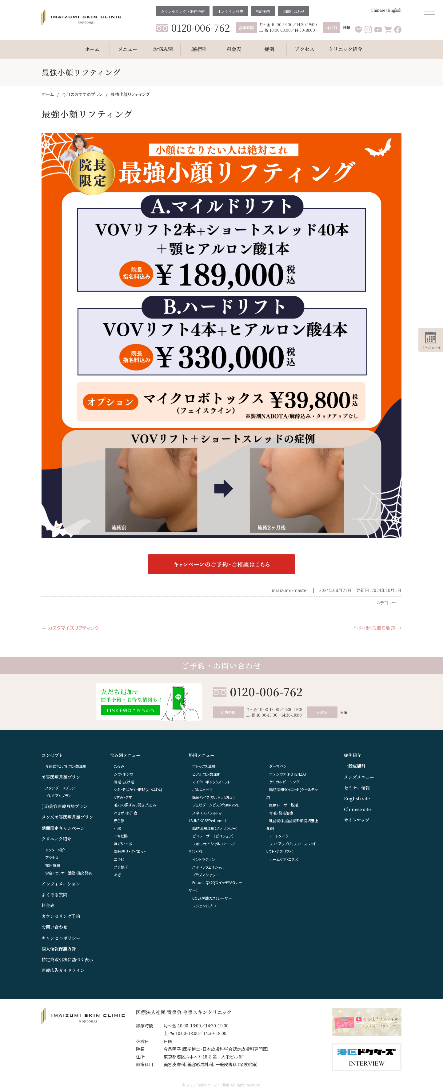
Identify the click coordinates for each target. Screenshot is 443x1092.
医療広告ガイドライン (63, 970)
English (394, 10)
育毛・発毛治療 (281, 812)
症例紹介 (352, 755)
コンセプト (52, 755)
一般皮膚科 (354, 766)
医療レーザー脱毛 (283, 804)
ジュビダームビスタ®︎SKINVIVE (215, 804)
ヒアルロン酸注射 (206, 774)
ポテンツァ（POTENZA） (287, 774)
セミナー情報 (357, 788)
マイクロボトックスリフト (211, 781)
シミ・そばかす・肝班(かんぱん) (138, 789)
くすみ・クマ (123, 797)
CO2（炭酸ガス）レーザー (212, 898)
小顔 (117, 828)
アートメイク (278, 835)
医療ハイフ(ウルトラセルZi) (213, 797)
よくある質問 (54, 894)
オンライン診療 (230, 11)
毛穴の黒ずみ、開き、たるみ (135, 804)
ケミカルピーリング (284, 781)
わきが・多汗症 (125, 812)
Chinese (378, 10)
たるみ (119, 766)
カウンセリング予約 (61, 916)
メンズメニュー (359, 777)
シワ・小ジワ (123, 774)
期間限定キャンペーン (63, 828)
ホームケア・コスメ (283, 859)
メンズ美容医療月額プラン (67, 817)
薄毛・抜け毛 (124, 781)
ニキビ (119, 859)
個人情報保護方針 (59, 949)
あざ (117, 874)
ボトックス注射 (203, 766)
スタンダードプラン (60, 787)
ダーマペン (278, 766)
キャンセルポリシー (61, 938)
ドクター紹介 (55, 849)
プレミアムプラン (58, 795)
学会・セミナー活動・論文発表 (68, 872)
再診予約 (262, 11)
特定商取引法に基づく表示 (67, 959)
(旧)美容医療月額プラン (65, 806)
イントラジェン (203, 859)
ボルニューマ (202, 789)
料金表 (48, 905)
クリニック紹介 (56, 839)
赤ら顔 (119, 820)
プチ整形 (121, 867)
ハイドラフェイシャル (208, 867)
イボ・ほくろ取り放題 (377, 627)
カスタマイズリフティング (70, 627)
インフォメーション (61, 884)
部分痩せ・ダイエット (130, 851)
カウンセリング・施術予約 (183, 11)
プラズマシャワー (205, 874)
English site (357, 798)
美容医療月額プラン (61, 777)
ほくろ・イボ (123, 843)
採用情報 (52, 865)
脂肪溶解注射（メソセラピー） (215, 828)
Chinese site (357, 809)
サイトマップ (356, 820)
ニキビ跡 (121, 835)
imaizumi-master (290, 590)
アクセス (52, 857)
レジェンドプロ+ (205, 905)
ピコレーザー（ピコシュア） (213, 835)
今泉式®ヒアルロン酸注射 (65, 766)
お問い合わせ (293, 11)
